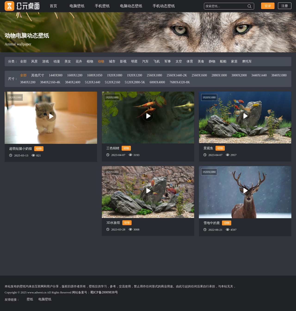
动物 (101, 61)
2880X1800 (219, 75)
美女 (68, 61)
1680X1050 (94, 75)
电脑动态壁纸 (131, 6)
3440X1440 (259, 75)
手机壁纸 (102, 6)
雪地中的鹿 (212, 223)
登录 (268, 6)
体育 (190, 61)
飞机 (156, 61)
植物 (90, 61)
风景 (34, 61)
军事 (167, 61)
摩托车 (247, 61)
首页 (53, 6)
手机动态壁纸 (164, 6)
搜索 (249, 6)
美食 (201, 61)
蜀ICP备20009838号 (104, 292)
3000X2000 (239, 75)
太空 (179, 61)
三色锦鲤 (112, 148)
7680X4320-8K (180, 82)
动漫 (56, 61)
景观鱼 (208, 148)
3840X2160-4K (50, 82)
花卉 (79, 61)
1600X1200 (74, 75)
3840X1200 (27, 82)
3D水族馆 (113, 222)
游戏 (45, 61)
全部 (23, 61)
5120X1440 (92, 82)
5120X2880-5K (135, 82)
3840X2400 (72, 82)
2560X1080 (154, 75)
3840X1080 (279, 75)
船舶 (223, 61)
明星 (134, 61)
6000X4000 (157, 82)
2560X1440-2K (177, 75)
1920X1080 (114, 75)
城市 (112, 61)
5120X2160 (112, 82)
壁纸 (30, 299)
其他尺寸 (37, 75)
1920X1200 (134, 75)
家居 (234, 61)
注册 (284, 6)
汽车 (145, 61)
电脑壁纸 (77, 6)
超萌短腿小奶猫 (20, 148)
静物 (212, 61)
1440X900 (55, 75)
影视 (123, 61)
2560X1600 (199, 75)
